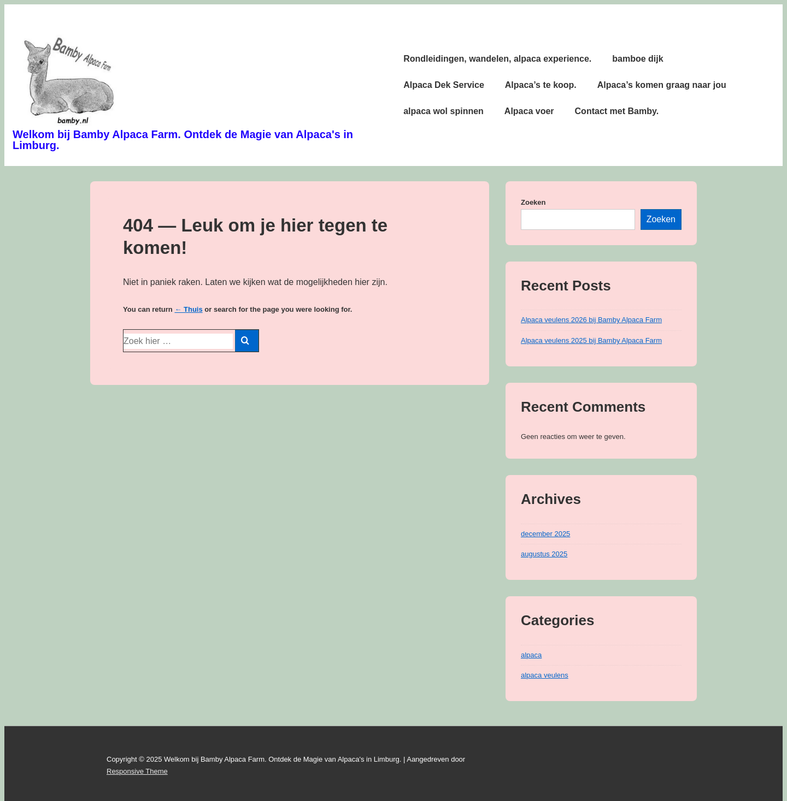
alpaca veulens (544, 675)
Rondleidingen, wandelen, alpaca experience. (497, 58)
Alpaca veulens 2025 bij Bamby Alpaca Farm (591, 340)
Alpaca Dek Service (443, 85)
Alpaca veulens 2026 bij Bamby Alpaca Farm (591, 320)
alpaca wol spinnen (443, 111)
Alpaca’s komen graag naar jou (661, 85)
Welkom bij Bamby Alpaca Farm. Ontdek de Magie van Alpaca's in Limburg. (183, 139)
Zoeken (533, 202)
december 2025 (545, 534)
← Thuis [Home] (188, 309)
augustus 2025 (544, 554)
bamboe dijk (637, 58)
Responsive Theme (137, 771)
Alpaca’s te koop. (541, 85)
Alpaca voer (529, 111)
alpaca (531, 655)
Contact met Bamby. (617, 111)
